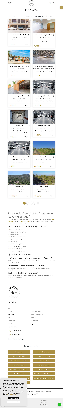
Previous (9, 26)
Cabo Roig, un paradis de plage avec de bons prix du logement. (44, 378)
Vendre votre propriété (37, 314)
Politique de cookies (46, 391)
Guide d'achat (34, 320)
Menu (9, 2)
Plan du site (36, 393)
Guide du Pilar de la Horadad (44, 360)
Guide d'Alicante (19, 352)
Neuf (22, 230)
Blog (9, 317)
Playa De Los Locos (19, 374)
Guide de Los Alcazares (44, 356)
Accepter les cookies (13, 398)
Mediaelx (35, 394)
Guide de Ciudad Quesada (19, 356)
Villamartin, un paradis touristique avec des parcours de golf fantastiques (44, 374)
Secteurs (33, 317)
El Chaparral (44, 402)
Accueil (10, 311)
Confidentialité (28, 393)
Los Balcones (44, 400)
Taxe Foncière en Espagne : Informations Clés (19, 369)
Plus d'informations (12, 394)
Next (29, 26)
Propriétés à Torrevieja (44, 365)
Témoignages (11, 320)
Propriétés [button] (11, 314)
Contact (10, 323)
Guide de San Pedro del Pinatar (19, 360)
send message (14, 334)
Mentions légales (35, 391)
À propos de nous (35, 311)
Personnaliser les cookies (13, 402)
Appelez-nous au (15, 331)
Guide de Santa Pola (44, 352)
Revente (18, 230)
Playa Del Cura (43, 405)
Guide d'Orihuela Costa (19, 365)
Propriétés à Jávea (44, 369)
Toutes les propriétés (19, 239)
